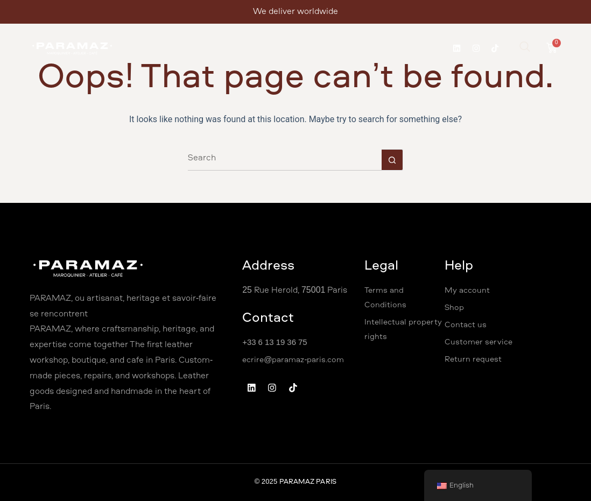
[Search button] (392, 160)
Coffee (280, 63)
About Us (194, 39)
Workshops (247, 39)
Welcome (145, 39)
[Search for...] (285, 160)
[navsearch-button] (530, 51)
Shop (360, 39)
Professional (307, 39)
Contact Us (410, 39)
